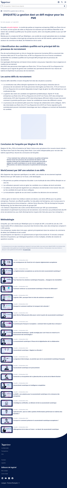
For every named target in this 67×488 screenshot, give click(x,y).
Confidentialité (4, 448)
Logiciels (3, 463)
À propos (3, 460)
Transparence (4, 451)
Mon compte (4, 470)
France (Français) (13, 483)
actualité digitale (12, 27)
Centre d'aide (4, 473)
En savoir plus (26, 249)
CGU (2, 454)
